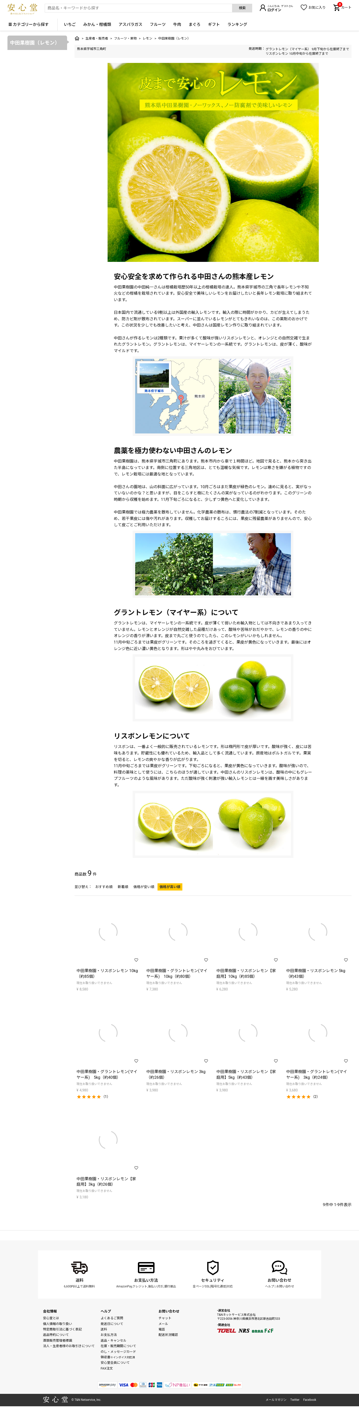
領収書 (118, 1357)
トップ (77, 38)
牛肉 (177, 24)
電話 (162, 1329)
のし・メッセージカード (118, 1352)
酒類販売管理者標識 (57, 1340)
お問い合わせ (279, 1280)
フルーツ (158, 24)
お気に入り (317, 7)
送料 (79, 1280)
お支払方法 (109, 1335)
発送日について (112, 1324)
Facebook (309, 1400)
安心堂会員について (115, 1363)
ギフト (214, 24)
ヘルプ (269, 1286)
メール (163, 1324)
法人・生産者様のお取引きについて (69, 1346)
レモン (147, 38)
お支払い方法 (146, 1280)
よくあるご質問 (112, 1318)
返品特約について (56, 1335)
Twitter (294, 1400)
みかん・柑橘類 (97, 24)
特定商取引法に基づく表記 (62, 1329)
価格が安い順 (143, 887)
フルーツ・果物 (125, 38)
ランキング (237, 24)
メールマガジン (276, 1400)
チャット (165, 1318)
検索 (242, 8)
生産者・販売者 (96, 38)
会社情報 (50, 1311)
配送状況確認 (168, 1335)
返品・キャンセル (113, 1340)
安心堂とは (51, 1318)
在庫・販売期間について (118, 1346)
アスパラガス (130, 24)
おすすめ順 (104, 887)
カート (344, 6)
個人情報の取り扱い (57, 1324)
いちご (70, 24)
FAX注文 (107, 1368)
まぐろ (194, 24)
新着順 (123, 887)
